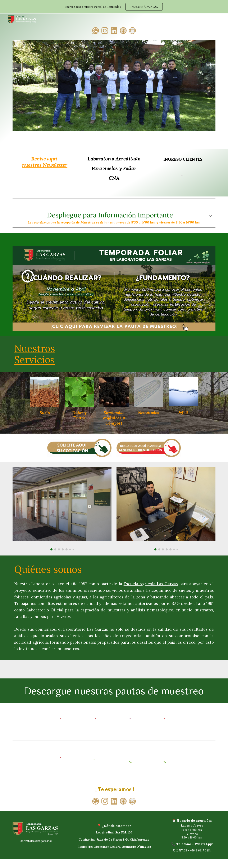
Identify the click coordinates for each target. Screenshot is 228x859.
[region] (114, 6)
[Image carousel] (114, 88)
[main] (45, 162)
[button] (210, 216)
